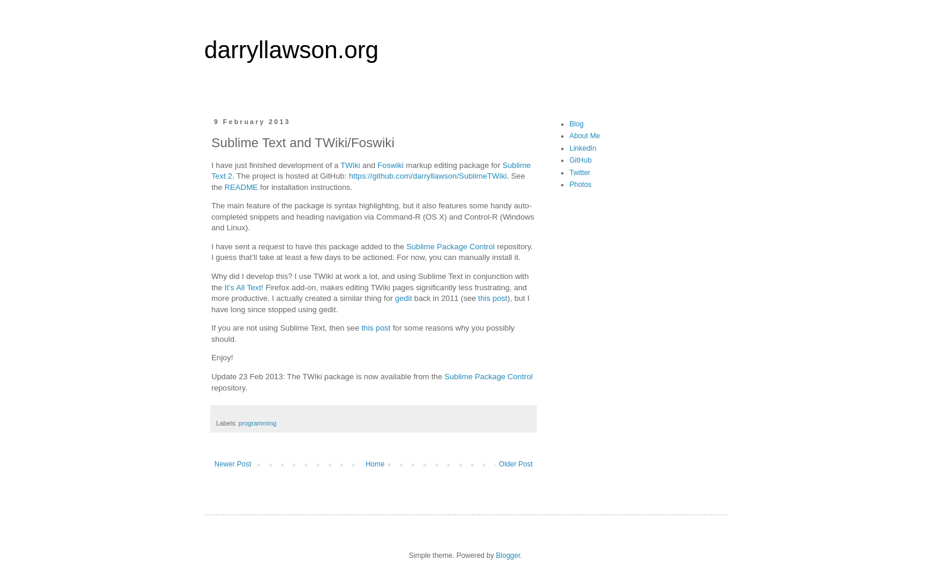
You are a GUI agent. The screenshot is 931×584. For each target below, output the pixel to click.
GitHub (580, 160)
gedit (403, 298)
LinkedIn (582, 148)
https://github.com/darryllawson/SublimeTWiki (427, 176)
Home (375, 464)
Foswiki (391, 165)
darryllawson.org (291, 50)
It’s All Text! (243, 287)
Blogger (508, 555)
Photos (580, 184)
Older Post (516, 464)
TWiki (350, 165)
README (241, 187)
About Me (584, 136)
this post (492, 298)
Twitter (579, 173)
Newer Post (232, 464)
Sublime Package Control (450, 246)
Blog (576, 124)
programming (258, 423)
